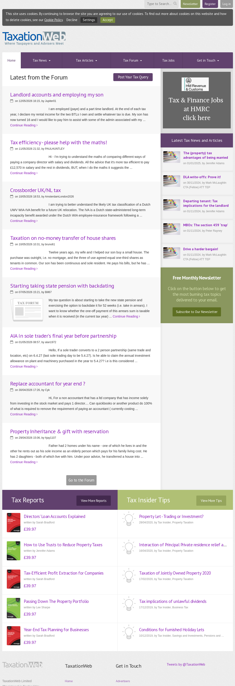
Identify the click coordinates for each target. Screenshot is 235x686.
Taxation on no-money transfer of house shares (63, 237)
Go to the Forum (81, 480)
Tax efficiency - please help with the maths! (58, 142)
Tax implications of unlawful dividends (172, 601)
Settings (89, 20)
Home (69, 681)
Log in (227, 4)
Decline (71, 20)
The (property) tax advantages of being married (205, 155)
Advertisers (123, 681)
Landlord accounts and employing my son (56, 94)
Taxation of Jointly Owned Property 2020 (175, 573)
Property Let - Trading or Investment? (171, 516)
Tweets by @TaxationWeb (186, 664)
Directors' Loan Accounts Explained (54, 516)
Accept (108, 20)
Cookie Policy (53, 20)
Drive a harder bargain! (200, 249)
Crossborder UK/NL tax (35, 190)
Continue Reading (24, 125)
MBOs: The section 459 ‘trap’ (205, 225)
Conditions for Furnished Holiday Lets (171, 629)
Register (210, 4)
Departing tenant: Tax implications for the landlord (206, 203)
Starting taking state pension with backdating (62, 285)
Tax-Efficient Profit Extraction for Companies (64, 573)
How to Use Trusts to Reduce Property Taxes (63, 544)
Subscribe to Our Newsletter (197, 312)
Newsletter (190, 4)
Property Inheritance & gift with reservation (59, 431)
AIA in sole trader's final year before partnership (63, 335)
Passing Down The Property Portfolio (56, 601)
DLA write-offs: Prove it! (202, 177)
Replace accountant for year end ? (47, 383)
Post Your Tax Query (133, 77)
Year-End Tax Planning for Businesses (56, 629)
